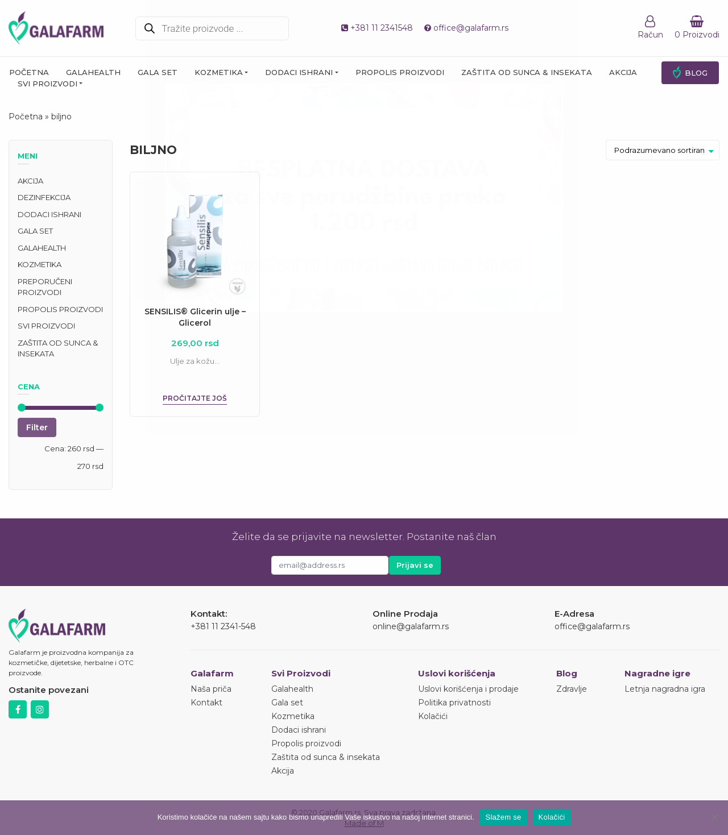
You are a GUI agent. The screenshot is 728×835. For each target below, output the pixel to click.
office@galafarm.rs (466, 28)
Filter (37, 427)
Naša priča (211, 689)
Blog (696, 72)
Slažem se (504, 817)
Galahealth (93, 72)
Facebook (18, 709)
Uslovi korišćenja (456, 673)
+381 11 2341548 (377, 28)
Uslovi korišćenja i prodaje (468, 689)
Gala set (157, 72)
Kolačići (433, 716)
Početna (29, 72)
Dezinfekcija (44, 197)
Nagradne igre (657, 673)
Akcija (623, 72)
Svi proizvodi (47, 83)
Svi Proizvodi (300, 673)
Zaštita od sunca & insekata (526, 72)
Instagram (40, 709)
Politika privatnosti (454, 702)
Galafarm (212, 673)
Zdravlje (571, 689)
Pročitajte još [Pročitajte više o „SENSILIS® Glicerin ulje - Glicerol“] (195, 398)
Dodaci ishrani (299, 72)
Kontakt (206, 702)
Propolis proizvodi (399, 72)
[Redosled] (662, 150)
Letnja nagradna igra (664, 689)
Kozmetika (219, 72)
